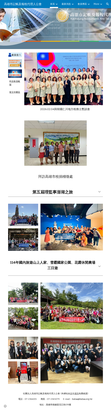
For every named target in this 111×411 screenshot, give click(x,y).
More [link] (96, 4)
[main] (15, 83)
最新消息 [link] (66, 4)
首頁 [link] (52, 4)
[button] (107, 4)
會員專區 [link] (82, 4)
